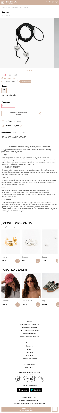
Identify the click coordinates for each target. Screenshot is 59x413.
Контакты (29, 355)
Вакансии (29, 346)
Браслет (4, 257)
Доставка (21, 133)
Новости (29, 349)
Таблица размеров (29, 333)
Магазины (29, 352)
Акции (29, 321)
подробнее (25, 81)
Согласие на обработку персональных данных (29, 403)
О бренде (29, 343)
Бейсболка (5, 301)
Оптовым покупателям (29, 358)
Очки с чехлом (27, 301)
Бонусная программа (29, 327)
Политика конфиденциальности (29, 400)
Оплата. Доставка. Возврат (29, 337)
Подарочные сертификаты (29, 324)
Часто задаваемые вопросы (29, 330)
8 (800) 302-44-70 (29, 367)
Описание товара (8, 133)
